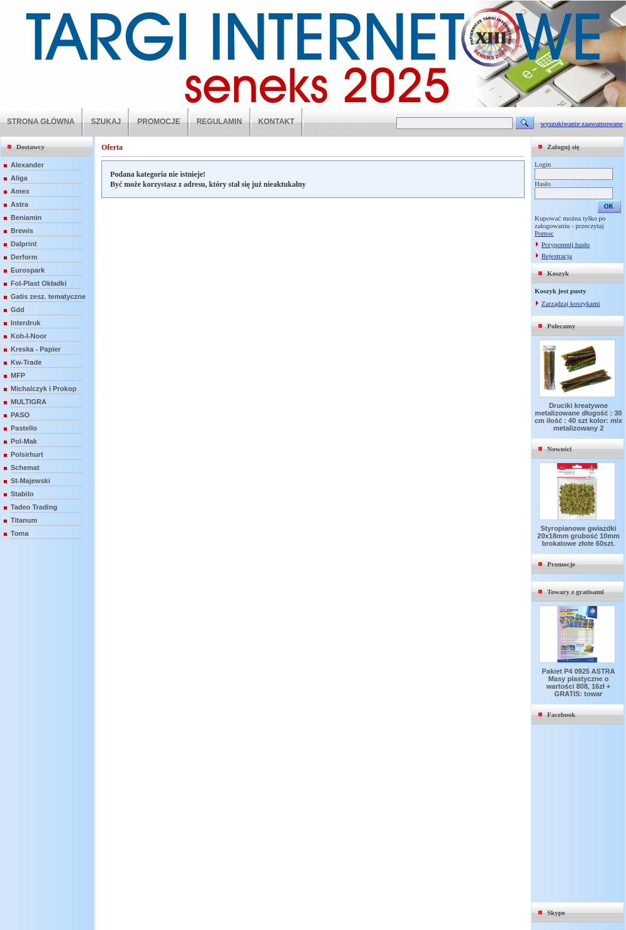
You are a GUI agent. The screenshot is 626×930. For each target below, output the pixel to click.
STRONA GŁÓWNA (40, 121)
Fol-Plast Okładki (38, 283)
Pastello (24, 428)
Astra (19, 204)
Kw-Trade (26, 362)
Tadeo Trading (34, 507)
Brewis (22, 230)
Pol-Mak (24, 441)
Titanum (24, 520)
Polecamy (561, 326)
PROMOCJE (158, 121)
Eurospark (27, 270)
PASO (20, 415)
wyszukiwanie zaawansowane (581, 123)
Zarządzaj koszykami (570, 303)
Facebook (561, 714)
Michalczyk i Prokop (43, 388)
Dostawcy (30, 146)
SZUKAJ (106, 121)
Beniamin (26, 217)
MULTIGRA (28, 401)
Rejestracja (556, 255)
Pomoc (544, 233)
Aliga (19, 178)
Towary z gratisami (575, 591)
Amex (20, 191)
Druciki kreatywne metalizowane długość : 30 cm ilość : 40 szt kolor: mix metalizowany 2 (578, 417)
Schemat (25, 467)
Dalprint (24, 244)
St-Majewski (30, 480)
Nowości (559, 448)
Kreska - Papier (36, 349)
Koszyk (558, 273)
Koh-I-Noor (28, 336)
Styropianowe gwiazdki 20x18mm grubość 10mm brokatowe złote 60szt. (578, 536)
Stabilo (22, 494)
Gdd (17, 309)
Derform (24, 257)
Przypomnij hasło (565, 244)
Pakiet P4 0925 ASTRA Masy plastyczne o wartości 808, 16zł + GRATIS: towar (578, 682)
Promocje (561, 564)
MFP (18, 375)
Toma (20, 533)
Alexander (27, 165)
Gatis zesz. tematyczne (48, 296)
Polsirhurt (27, 454)
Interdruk (26, 323)
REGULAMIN (219, 121)
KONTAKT (277, 121)
